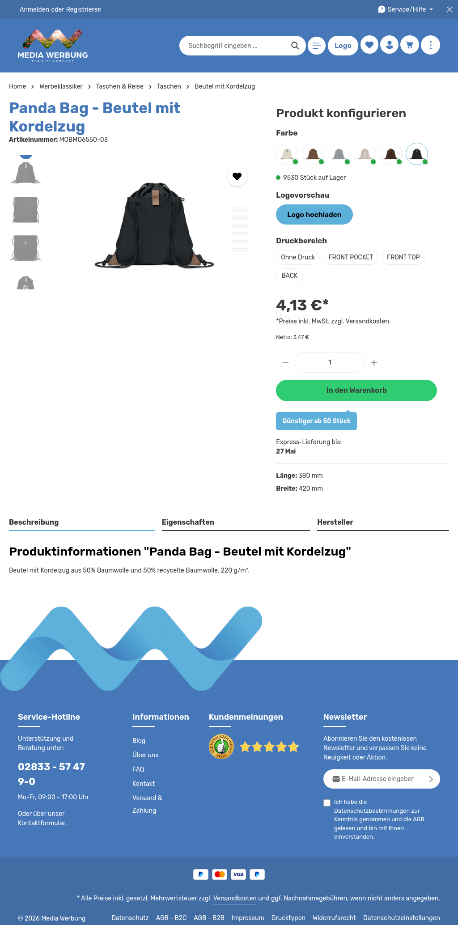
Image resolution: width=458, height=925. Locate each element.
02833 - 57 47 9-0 (56, 764)
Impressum (259, 911)
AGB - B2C (183, 911)
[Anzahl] (330, 360)
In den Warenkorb (356, 388)
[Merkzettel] (367, 45)
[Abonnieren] (431, 776)
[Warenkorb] (409, 45)
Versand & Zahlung (146, 802)
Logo (341, 45)
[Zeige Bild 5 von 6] (240, 223)
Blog (138, 739)
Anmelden (34, 9)
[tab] (82, 521)
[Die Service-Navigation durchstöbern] (406, 9)
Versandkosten (244, 891)
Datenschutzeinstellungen (404, 911)
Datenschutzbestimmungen (402, 799)
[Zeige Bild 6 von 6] (240, 231)
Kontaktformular (40, 806)
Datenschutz (143, 911)
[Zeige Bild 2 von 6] (240, 199)
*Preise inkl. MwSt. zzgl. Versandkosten (331, 320)
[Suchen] (293, 45)
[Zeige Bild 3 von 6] (240, 207)
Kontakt (142, 781)
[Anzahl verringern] (285, 360)
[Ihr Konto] (388, 45)
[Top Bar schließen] (449, 9)
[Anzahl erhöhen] (374, 360)
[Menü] (315, 45)
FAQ (138, 767)
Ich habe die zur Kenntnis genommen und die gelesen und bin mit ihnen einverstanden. (387, 807)
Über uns (145, 753)
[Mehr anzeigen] (430, 45)
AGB (425, 808)
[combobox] (235, 45)
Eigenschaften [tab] (186, 520)
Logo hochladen (311, 213)
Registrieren (81, 9)
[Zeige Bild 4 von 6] (240, 215)
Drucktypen (298, 911)
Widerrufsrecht (341, 911)
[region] (133, 204)
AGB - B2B (221, 911)
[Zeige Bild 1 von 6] (240, 191)
